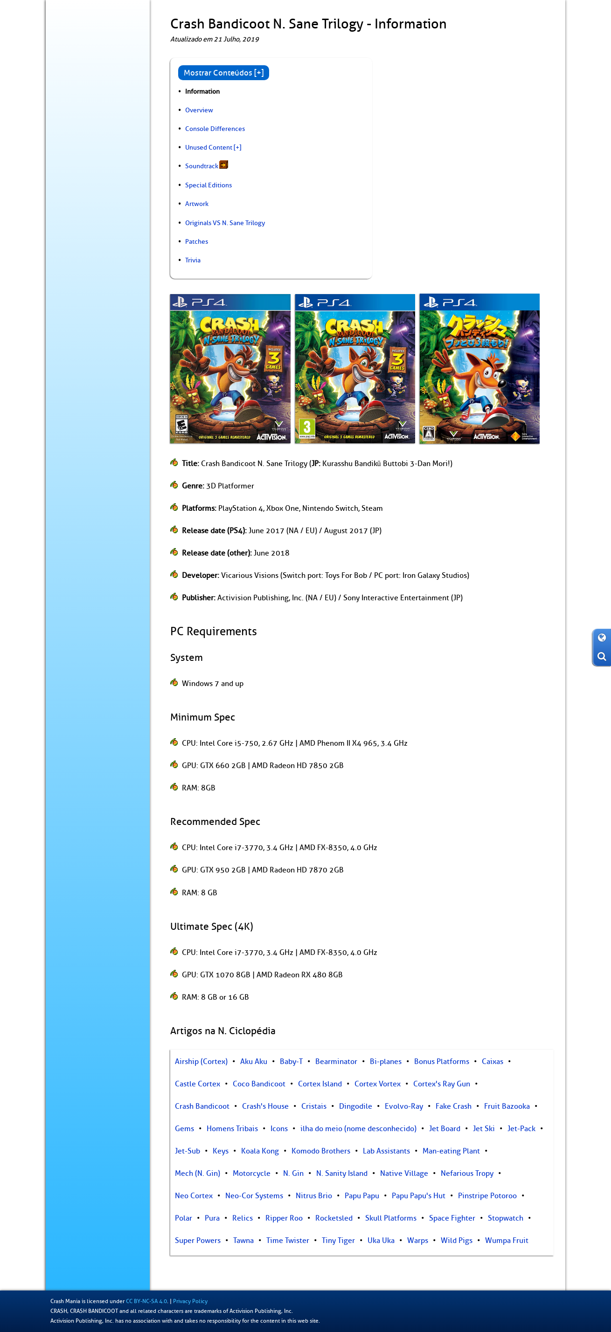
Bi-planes (386, 1061)
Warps (417, 1240)
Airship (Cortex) (201, 1061)
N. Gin (293, 1173)
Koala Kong (260, 1151)
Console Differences (215, 128)
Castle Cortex (197, 1084)
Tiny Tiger (338, 1240)
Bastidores (71, 152)
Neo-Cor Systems (254, 1196)
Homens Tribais (232, 1128)
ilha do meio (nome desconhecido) (358, 1128)
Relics (242, 1218)
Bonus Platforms (441, 1061)
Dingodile (355, 1106)
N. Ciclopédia (75, 132)
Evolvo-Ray (404, 1106)
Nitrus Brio (314, 1196)
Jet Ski (484, 1128)
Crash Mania (65, 1301)
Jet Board (444, 1128)
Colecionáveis (76, 171)
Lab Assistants (386, 1151)
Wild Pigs (456, 1240)
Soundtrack (201, 166)
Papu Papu (362, 1196)
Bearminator (336, 1061)
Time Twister (287, 1240)
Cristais (313, 1106)
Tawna (243, 1240)
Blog (62, 93)
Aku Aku (253, 1061)
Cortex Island (320, 1084)
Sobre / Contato (79, 229)
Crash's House (265, 1106)
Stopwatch (505, 1218)
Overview (199, 110)
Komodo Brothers (321, 1151)
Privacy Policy (190, 1301)
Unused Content (208, 147)
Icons (279, 1128)
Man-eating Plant (451, 1151)
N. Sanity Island (342, 1173)
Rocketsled (334, 1218)
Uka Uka (381, 1240)
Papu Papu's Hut (418, 1196)
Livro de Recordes (81, 190)
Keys (221, 1151)
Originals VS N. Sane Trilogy (225, 223)
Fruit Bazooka (507, 1106)
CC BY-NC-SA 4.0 (146, 1301)
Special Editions (208, 185)
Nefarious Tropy (467, 1173)
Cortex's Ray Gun (441, 1084)
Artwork (196, 203)
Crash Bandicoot (202, 1106)
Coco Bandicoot (259, 1084)
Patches (196, 241)
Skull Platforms (391, 1218)
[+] (237, 147)
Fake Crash (454, 1106)
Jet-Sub (187, 1151)
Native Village (404, 1173)
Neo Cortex (194, 1196)
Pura (212, 1218)
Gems (184, 1128)
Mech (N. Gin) (197, 1173)
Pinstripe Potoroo (487, 1196)
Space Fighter (452, 1218)
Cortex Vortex (377, 1084)
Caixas (492, 1061)
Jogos (99, 113)
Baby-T (291, 1061)
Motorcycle (252, 1173)
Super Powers (198, 1240)
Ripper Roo (284, 1218)
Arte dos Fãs (73, 210)
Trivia (193, 260)
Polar (183, 1218)
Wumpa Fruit (506, 1240)
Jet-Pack (521, 1128)
